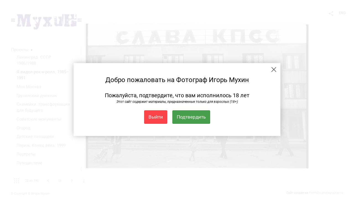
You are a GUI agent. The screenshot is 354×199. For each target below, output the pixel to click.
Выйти (156, 117)
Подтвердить (191, 117)
